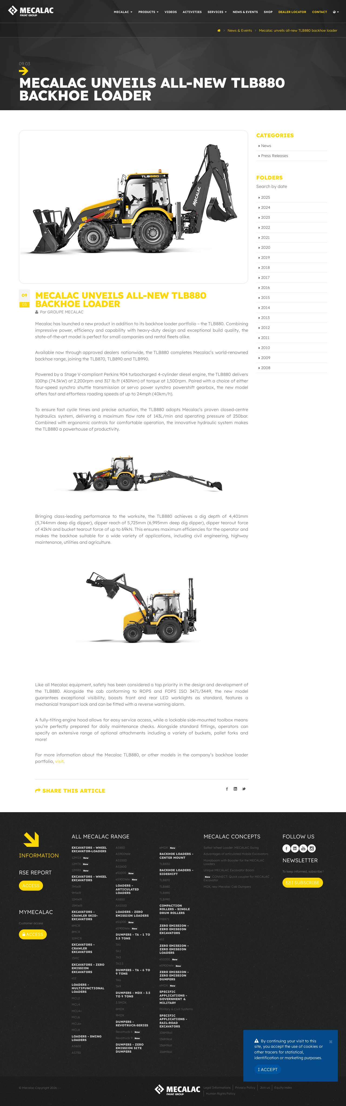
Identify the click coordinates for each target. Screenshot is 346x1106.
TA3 (118, 957)
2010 (265, 347)
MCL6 (76, 1017)
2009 (265, 357)
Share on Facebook (227, 789)
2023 (265, 217)
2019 (265, 257)
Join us (265, 1087)
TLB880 (164, 887)
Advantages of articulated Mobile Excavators (236, 854)
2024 (265, 207)
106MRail (165, 1033)
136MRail (165, 1039)
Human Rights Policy (220, 1093)
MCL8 (76, 1030)
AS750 (76, 1053)
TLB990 (164, 899)
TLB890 (164, 893)
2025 (265, 197)
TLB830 (164, 864)
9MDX (120, 1015)
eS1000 (125, 873)
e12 (74, 978)
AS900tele (123, 854)
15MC (75, 958)
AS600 (76, 1046)
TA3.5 (119, 963)
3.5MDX (121, 1002)
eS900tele (127, 879)
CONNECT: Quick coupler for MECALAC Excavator (237, 878)
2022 (265, 227)
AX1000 (121, 905)
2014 (265, 307)
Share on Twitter (244, 789)
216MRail (165, 1052)
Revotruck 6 (128, 1032)
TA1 (118, 944)
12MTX (80, 864)
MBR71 (164, 919)
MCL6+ (77, 1024)
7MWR (76, 887)
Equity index (283, 1087)
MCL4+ (77, 1011)
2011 (265, 337)
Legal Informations (217, 1087)
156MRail (165, 1045)
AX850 (120, 899)
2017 (265, 277)
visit (59, 761)
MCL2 (76, 998)
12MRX (81, 870)
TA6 (118, 980)
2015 (265, 297)
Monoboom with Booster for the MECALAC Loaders (234, 862)
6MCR (76, 926)
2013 (265, 317)
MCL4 (76, 1004)
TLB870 (164, 880)
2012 (265, 327)
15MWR (77, 905)
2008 (265, 367)
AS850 (120, 848)
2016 (265, 287)
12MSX (81, 858)
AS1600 (121, 866)
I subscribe (303, 882)
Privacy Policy (245, 1087)
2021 (265, 237)
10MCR (77, 938)
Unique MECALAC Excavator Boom (229, 870)
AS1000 (121, 860)
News (266, 145)
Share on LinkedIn (235, 789)
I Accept (268, 1069)
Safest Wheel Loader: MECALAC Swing (231, 848)
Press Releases (274, 155)
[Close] (330, 1041)
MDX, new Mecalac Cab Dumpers (227, 887)
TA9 (118, 986)
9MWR (76, 893)
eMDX (168, 848)
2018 (265, 267)
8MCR (76, 932)
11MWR (77, 899)
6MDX (120, 1009)
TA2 (118, 951)
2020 (265, 247)
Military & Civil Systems (176, 1009)
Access (30, 885)
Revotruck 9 (128, 1038)
